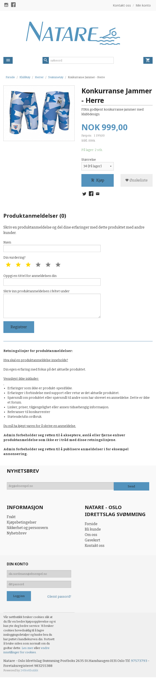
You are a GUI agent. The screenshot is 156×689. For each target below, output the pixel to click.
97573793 (144, 672)
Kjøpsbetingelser (21, 530)
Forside (10, 77)
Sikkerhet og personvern (27, 536)
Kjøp (97, 181)
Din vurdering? (14, 260)
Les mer (28, 659)
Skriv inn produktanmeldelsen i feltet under (52, 309)
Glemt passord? (59, 608)
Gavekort (92, 548)
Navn (52, 248)
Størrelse (88, 160)
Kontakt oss (94, 553)
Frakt (11, 525)
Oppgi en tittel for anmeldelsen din (52, 283)
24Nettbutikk (29, 682)
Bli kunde (93, 537)
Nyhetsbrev (16, 541)
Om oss (91, 542)
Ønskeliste (136, 181)
